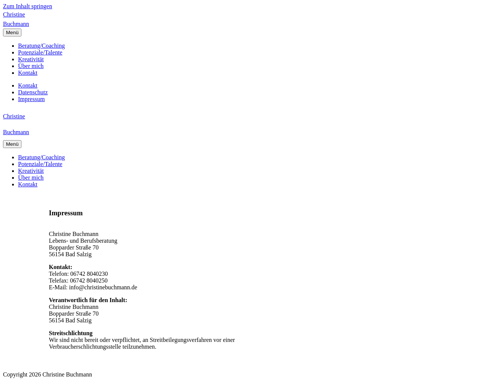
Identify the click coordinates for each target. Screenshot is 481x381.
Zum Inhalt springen (27, 6)
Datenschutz (33, 92)
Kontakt (28, 73)
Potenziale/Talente (40, 52)
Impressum (31, 99)
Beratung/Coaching (41, 45)
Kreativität (31, 59)
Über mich (31, 66)
